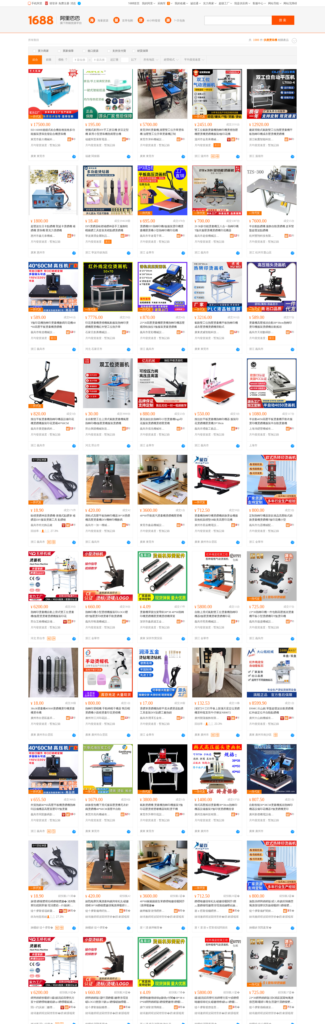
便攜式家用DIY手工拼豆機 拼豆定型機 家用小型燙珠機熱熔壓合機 (107, 132)
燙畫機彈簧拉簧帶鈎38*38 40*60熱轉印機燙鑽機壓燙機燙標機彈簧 (162, 614)
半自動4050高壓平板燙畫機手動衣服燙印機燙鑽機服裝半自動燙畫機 (270, 421)
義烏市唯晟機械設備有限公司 (97, 621)
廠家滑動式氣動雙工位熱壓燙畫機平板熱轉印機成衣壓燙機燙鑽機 (270, 132)
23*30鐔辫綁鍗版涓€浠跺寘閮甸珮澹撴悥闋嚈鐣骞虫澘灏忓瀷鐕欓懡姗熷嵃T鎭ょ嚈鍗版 (271, 1000)
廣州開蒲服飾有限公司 (207, 718)
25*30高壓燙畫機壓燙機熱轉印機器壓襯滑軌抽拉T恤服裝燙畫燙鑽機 (162, 324)
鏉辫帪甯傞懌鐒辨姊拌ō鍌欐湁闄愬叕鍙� (152, 910)
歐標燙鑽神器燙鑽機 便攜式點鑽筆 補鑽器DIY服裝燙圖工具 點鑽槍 (53, 517)
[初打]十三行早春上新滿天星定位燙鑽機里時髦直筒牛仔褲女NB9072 (217, 710)
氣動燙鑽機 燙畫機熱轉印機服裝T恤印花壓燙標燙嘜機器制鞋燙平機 (161, 807)
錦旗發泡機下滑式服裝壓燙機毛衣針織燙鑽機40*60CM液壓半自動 (107, 807)
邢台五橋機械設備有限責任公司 (43, 621)
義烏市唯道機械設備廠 (43, 332)
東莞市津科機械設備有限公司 (152, 139)
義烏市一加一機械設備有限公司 (97, 525)
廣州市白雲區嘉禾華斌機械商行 (43, 718)
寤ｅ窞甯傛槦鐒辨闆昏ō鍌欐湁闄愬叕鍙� (207, 910)
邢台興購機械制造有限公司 (97, 428)
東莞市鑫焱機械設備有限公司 (152, 525)
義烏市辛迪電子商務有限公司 (152, 235)
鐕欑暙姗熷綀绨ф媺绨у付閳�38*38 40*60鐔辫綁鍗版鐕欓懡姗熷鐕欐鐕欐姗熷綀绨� (162, 1000)
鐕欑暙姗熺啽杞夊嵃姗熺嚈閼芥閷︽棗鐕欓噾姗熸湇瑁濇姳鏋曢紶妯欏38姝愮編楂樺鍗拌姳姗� (216, 903)
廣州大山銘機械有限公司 (261, 718)
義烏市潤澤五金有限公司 (152, 718)
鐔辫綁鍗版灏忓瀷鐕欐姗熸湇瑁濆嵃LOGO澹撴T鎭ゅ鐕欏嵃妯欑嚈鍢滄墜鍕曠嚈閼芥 (107, 1000)
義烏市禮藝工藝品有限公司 (207, 428)
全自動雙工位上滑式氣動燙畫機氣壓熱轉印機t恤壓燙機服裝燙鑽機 (107, 421)
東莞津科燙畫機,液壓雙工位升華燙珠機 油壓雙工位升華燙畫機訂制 (162, 132)
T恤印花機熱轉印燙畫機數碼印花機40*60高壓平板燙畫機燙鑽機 (53, 324)
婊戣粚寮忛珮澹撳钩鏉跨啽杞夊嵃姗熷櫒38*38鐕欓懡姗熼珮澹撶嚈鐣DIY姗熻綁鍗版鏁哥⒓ (107, 903)
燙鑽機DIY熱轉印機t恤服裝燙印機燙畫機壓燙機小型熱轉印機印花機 (161, 228)
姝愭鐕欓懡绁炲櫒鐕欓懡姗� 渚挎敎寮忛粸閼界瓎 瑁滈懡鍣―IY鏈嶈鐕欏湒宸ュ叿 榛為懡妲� (53, 903)
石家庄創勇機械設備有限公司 (97, 332)
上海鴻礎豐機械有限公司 (261, 428)
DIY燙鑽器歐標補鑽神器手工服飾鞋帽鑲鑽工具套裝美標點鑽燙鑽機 (106, 228)
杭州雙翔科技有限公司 (261, 235)
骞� (71, 910)
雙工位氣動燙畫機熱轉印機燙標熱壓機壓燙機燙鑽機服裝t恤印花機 (216, 132)
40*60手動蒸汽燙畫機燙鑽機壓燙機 (161, 515)
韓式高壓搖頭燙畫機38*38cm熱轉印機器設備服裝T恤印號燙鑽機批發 (216, 807)
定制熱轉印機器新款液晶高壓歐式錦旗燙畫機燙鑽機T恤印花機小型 (270, 517)
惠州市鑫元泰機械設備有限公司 (43, 235)
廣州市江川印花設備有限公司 (97, 718)
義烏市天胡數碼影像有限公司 (261, 332)
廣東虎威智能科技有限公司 (207, 332)
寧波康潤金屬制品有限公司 (97, 235)
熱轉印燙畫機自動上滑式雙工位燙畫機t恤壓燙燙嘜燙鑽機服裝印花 (52, 614)
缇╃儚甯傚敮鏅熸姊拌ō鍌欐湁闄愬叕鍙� (97, 1007)
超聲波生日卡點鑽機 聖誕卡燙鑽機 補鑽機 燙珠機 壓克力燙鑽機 (53, 228)
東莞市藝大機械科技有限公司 (43, 139)
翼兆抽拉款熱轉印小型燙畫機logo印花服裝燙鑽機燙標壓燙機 (161, 421)
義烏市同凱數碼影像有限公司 (43, 814)
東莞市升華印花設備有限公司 (152, 814)
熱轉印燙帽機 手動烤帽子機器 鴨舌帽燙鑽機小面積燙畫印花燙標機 (107, 710)
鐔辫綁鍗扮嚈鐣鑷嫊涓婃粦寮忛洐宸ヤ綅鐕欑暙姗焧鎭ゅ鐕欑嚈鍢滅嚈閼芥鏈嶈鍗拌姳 (53, 1000)
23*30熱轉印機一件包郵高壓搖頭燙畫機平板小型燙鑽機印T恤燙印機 (271, 614)
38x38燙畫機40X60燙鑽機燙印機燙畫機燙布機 (53, 710)
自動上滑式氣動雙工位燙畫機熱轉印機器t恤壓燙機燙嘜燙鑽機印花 (216, 614)
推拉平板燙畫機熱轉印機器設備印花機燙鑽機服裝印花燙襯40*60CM (52, 421)
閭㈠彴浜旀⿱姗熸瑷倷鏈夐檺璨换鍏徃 (43, 1007)
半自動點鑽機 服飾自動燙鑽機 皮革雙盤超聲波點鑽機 (271, 228)
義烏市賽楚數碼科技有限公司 (43, 428)
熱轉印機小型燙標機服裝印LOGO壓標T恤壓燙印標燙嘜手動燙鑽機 (106, 614)
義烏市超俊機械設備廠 (207, 235)
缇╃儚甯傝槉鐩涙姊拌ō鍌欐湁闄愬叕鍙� (261, 1007)
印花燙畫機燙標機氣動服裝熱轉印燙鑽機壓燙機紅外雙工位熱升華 (107, 324)
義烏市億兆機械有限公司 (152, 428)
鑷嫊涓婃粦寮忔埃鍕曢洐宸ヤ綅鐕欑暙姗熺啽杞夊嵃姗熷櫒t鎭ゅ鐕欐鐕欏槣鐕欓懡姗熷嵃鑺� (217, 1000)
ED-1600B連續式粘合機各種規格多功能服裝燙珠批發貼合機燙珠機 (53, 132)
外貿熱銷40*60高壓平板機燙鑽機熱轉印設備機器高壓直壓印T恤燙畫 (53, 807)
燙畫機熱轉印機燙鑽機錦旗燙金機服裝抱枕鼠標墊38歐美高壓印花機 (216, 517)
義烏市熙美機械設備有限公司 (207, 621)
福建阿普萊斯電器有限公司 (97, 139)
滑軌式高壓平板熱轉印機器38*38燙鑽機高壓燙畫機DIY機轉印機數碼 (107, 517)
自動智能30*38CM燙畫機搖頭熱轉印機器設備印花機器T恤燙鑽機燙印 (271, 807)
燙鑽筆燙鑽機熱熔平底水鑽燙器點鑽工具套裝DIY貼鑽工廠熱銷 (161, 710)
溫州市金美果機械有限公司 (207, 139)
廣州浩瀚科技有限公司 (207, 814)
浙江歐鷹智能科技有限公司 (261, 139)
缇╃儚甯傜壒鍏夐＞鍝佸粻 (43, 910)
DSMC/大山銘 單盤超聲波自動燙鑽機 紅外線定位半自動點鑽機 (271, 710)
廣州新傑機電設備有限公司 (261, 814)
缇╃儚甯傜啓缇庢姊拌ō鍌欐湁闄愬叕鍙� (207, 1007)
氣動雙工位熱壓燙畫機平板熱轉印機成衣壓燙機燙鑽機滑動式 (216, 324)
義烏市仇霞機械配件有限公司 (261, 525)
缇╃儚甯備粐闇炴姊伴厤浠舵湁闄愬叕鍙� (261, 910)
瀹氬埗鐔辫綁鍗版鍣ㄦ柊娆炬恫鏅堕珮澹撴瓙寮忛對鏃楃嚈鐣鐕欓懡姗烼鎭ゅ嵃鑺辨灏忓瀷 (271, 903)
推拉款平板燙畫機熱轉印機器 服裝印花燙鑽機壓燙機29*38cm (217, 421)
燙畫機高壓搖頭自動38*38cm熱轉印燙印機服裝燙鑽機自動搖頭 (270, 324)
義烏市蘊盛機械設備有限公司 (261, 621)
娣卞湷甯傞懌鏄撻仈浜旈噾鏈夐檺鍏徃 (152, 1007)
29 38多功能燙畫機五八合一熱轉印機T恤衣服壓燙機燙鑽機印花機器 (217, 228)
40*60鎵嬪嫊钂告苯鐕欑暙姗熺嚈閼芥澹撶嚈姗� (162, 903)
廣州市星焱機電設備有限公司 (207, 525)
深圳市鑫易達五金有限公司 (152, 621)
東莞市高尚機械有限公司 (97, 814)
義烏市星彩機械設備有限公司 (152, 332)
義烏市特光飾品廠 (41, 525)
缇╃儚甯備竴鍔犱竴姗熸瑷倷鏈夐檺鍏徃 (97, 910)
